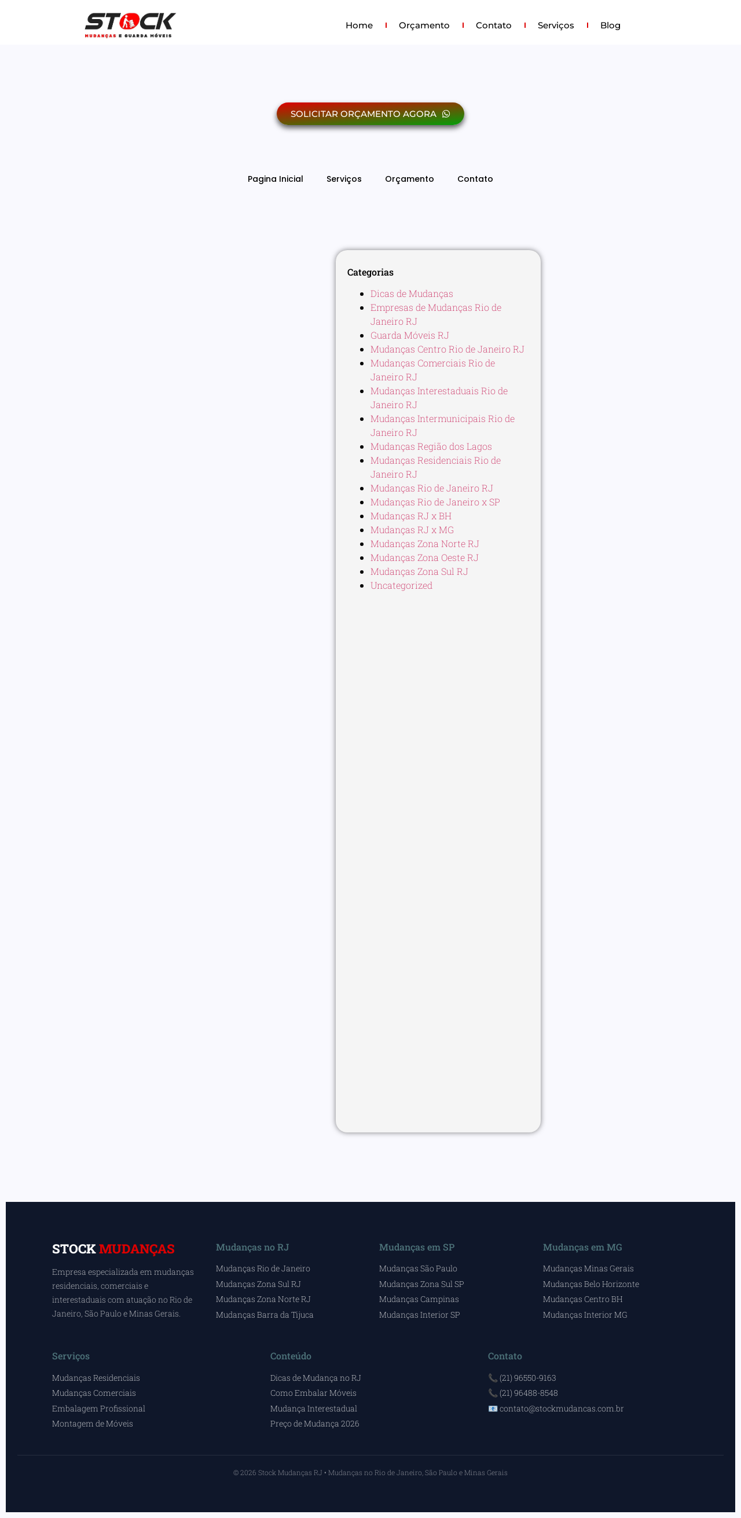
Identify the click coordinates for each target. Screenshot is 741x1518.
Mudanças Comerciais (94, 1392)
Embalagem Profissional (98, 1408)
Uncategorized (401, 585)
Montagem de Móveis (92, 1423)
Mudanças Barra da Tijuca (265, 1314)
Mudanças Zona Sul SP (421, 1283)
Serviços (556, 25)
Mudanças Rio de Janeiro (263, 1268)
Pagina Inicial (275, 179)
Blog (610, 25)
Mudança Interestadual (313, 1408)
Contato (494, 25)
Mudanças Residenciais (96, 1377)
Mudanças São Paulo (418, 1268)
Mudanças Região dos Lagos (431, 446)
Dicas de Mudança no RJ (315, 1377)
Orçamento (424, 25)
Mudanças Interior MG (585, 1314)
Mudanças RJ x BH (411, 515)
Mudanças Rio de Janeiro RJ (431, 488)
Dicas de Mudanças (411, 293)
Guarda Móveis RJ (409, 335)
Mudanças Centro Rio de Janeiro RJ (447, 349)
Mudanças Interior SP (419, 1314)
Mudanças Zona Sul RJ (419, 571)
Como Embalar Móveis (313, 1392)
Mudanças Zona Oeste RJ (424, 557)
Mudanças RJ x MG (412, 529)
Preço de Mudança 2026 (315, 1423)
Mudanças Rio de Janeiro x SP (435, 502)
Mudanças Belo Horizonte (591, 1283)
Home (359, 25)
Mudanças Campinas (419, 1298)
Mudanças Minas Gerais (588, 1268)
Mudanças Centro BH (582, 1298)
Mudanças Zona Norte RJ (424, 543)
